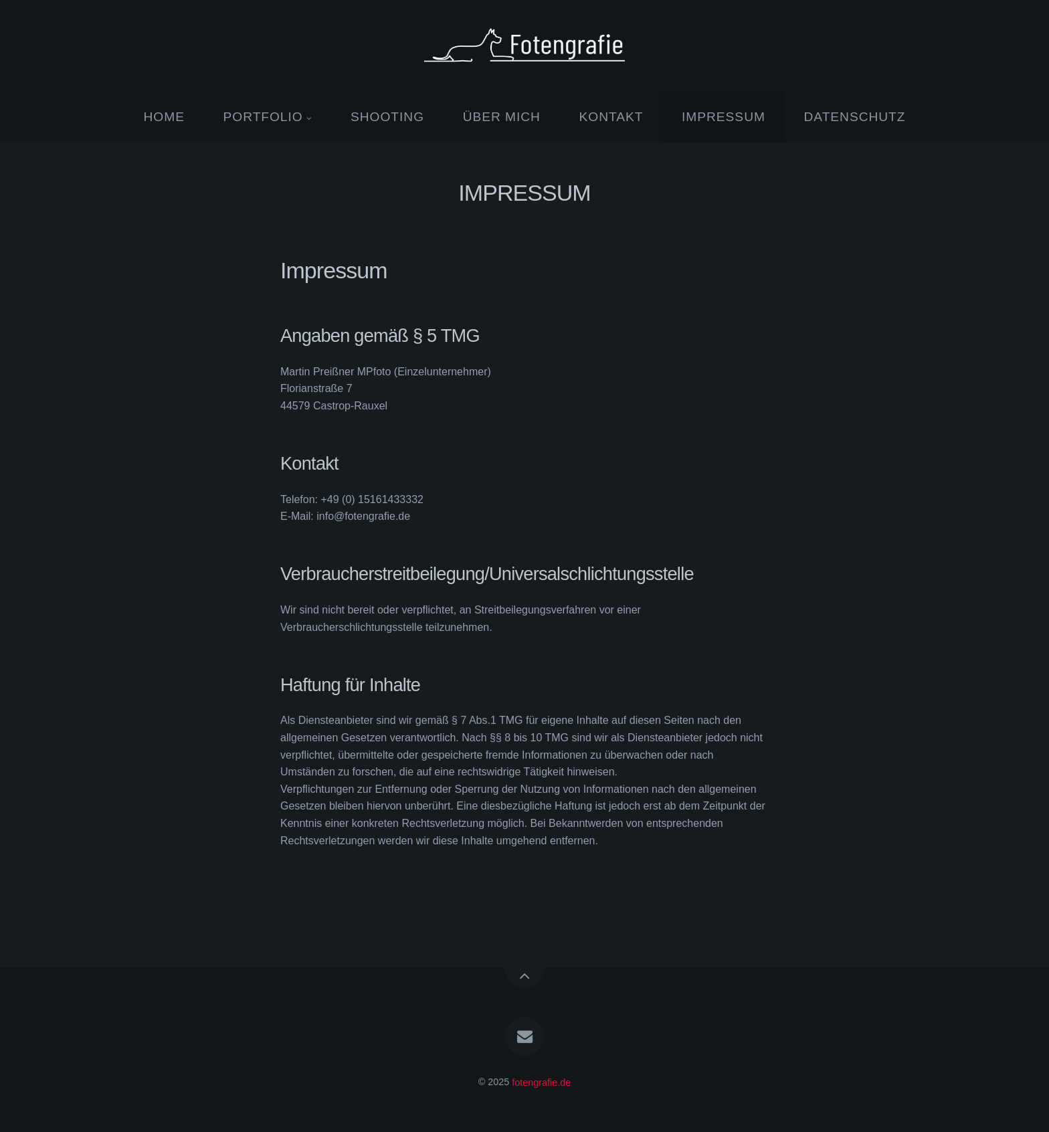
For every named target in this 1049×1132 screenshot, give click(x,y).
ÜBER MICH (502, 117)
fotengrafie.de (541, 1081)
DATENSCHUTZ (854, 117)
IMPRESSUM (723, 117)
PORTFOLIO (263, 117)
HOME (164, 117)
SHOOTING (387, 117)
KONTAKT (611, 117)
